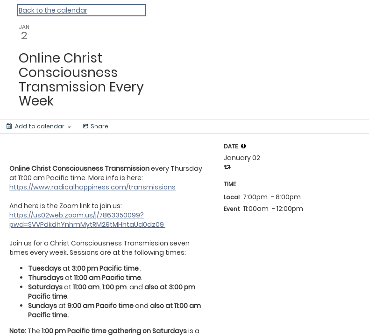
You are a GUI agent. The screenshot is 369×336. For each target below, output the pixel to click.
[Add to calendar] (39, 126)
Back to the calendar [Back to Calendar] (53, 10)
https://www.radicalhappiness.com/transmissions (92, 187)
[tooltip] (243, 146)
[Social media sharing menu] (95, 126)
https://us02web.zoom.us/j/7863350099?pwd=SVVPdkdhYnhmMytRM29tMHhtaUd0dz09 (87, 219)
